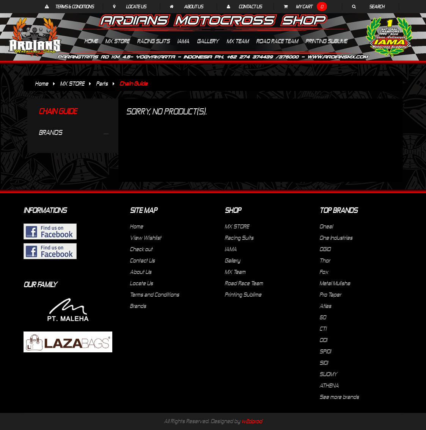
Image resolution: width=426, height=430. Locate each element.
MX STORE (72, 83)
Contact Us (250, 6)
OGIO (324, 248)
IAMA (231, 248)
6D (322, 317)
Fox (323, 271)
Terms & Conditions (74, 6)
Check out (141, 248)
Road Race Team (244, 283)
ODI (323, 339)
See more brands (339, 396)
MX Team (235, 271)
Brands (138, 305)
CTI (322, 328)
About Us (193, 6)
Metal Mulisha (334, 283)
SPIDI (325, 351)
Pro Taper (330, 294)
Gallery (232, 260)
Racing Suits (239, 237)
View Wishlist (145, 237)
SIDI (323, 362)
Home (41, 83)
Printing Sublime (243, 294)
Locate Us (136, 6)
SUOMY (328, 374)
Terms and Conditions (154, 294)
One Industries (335, 237)
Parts (102, 83)
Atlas (325, 305)
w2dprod (251, 420)
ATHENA (329, 385)
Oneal (326, 226)
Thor (324, 260)
